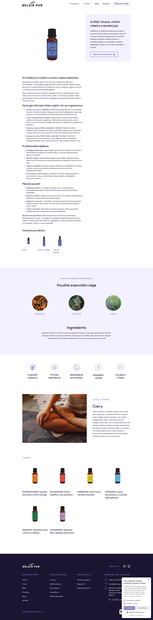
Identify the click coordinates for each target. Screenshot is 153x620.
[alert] (136, 597)
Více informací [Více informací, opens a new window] (137, 596)
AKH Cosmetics (55, 584)
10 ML (24, 250)
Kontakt (106, 4)
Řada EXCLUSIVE (83, 588)
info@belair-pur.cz (116, 584)
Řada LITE (81, 584)
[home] (32, 4)
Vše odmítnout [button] (142, 608)
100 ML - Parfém (57, 251)
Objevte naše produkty (102, 54)
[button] (75, 3)
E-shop (52, 580)
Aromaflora (54, 592)
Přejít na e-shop (121, 3)
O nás (24, 584)
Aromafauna (55, 588)
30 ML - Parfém (44, 250)
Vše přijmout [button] (129, 608)
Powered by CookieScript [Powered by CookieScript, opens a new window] (136, 615)
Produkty (25, 592)
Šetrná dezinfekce (56, 596)
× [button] (149, 579)
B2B (24, 588)
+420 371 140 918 (115, 580)
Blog (97, 4)
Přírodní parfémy (83, 580)
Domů (24, 580)
